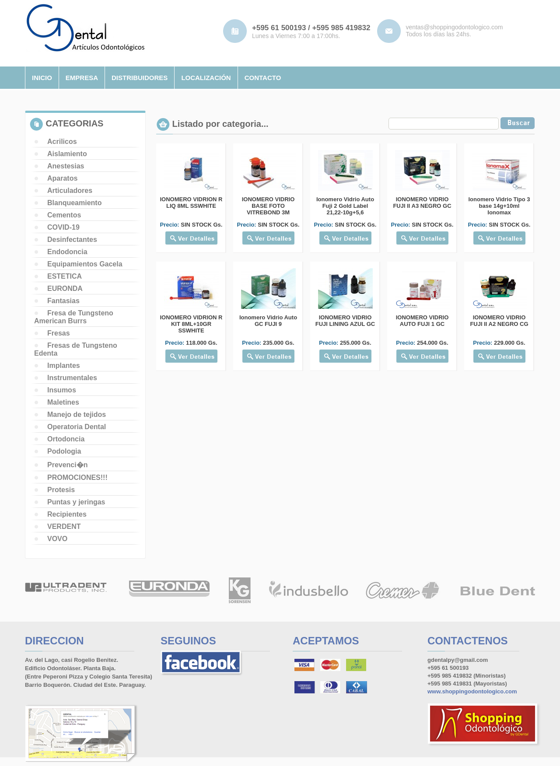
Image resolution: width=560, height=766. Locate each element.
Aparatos (62, 178)
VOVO (57, 538)
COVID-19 (63, 227)
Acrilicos (62, 141)
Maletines (63, 402)
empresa (82, 77)
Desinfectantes (72, 239)
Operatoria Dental (76, 426)
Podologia (64, 451)
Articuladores (69, 190)
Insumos (61, 390)
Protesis (61, 489)
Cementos (64, 215)
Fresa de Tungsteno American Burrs (73, 317)
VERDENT (63, 526)
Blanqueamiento (74, 202)
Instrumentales (72, 377)
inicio (42, 77)
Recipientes (67, 514)
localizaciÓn (206, 77)
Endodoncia (67, 251)
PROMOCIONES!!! (77, 477)
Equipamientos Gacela (84, 264)
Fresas (58, 333)
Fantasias (63, 300)
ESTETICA (64, 276)
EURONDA (65, 288)
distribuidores (140, 77)
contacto (263, 77)
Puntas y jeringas (76, 502)
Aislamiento (67, 153)
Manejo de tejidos (76, 414)
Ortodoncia (65, 439)
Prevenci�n (67, 465)
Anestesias (65, 166)
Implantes (63, 365)
